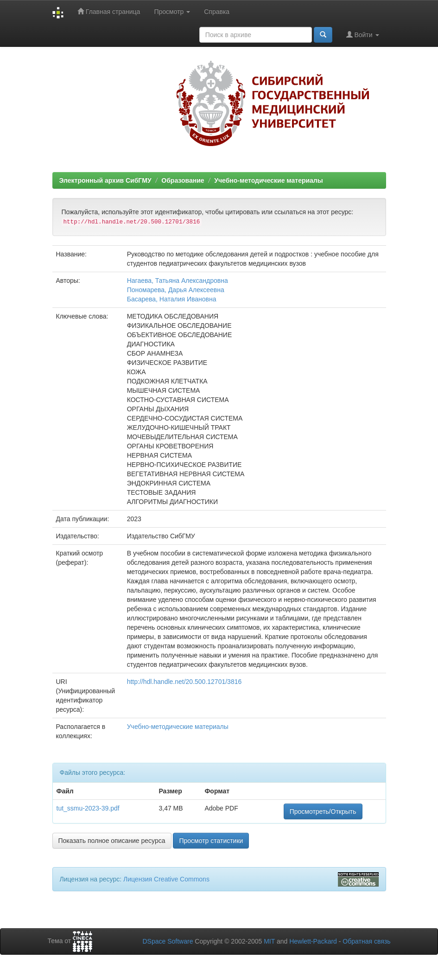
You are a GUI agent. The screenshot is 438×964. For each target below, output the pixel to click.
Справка (216, 11)
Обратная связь (366, 941)
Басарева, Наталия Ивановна (171, 299)
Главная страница (108, 11)
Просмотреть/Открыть (323, 811)
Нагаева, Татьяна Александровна (177, 280)
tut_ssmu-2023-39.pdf (88, 808)
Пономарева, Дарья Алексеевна (175, 290)
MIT (269, 941)
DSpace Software (167, 941)
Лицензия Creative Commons (166, 879)
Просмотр (172, 11)
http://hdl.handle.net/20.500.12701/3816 (184, 681)
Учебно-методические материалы (268, 180)
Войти (362, 34)
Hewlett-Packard (313, 941)
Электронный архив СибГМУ (105, 180)
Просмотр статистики (211, 840)
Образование (182, 180)
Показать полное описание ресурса (111, 840)
